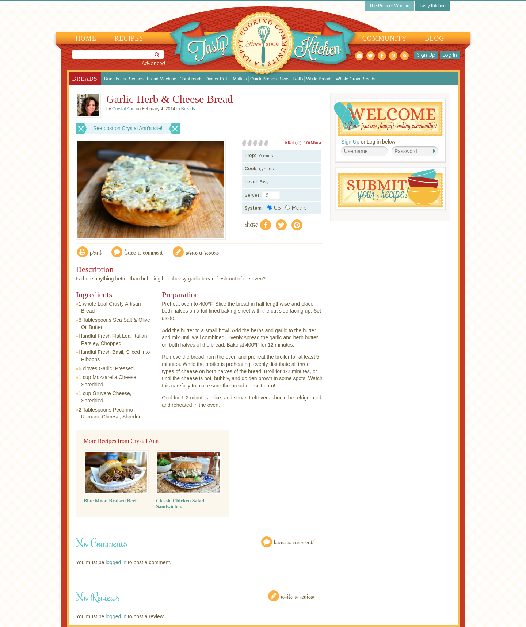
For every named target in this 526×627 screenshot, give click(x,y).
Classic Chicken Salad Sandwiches (180, 503)
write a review (202, 252)
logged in (116, 562)
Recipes (128, 38)
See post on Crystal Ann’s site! (128, 128)
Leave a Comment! (294, 542)
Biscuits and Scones (124, 78)
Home (86, 38)
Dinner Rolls (217, 78)
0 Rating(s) (293, 143)
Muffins (240, 78)
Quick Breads (263, 78)
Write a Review (298, 596)
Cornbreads (190, 78)
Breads (85, 79)
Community (384, 38)
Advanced (153, 63)
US (274, 208)
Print (96, 252)
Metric (295, 208)
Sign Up (426, 55)
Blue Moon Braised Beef (110, 501)
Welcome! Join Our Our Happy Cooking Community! (388, 119)
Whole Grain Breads (355, 78)
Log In (449, 55)
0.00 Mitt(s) (312, 143)
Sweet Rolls (291, 78)
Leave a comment (144, 252)
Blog (434, 38)
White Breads (319, 78)
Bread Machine (161, 78)
